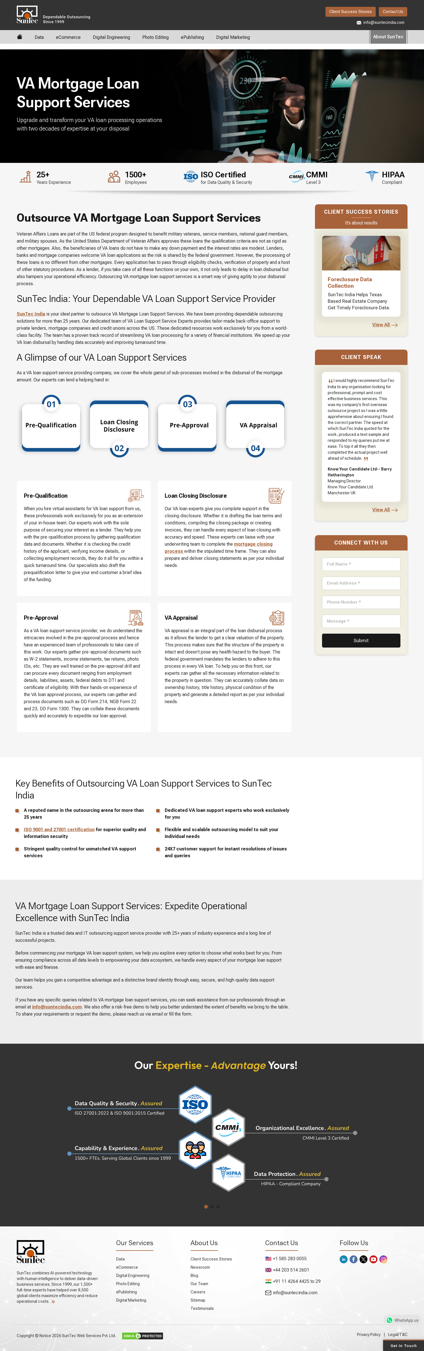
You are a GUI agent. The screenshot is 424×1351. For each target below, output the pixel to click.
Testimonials (202, 1308)
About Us (204, 1243)
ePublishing (192, 37)
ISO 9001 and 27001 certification (59, 829)
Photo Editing (155, 37)
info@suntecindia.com (380, 22)
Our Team (199, 1283)
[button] (206, 1207)
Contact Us (393, 11)
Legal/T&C (398, 1334)
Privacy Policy (369, 1334)
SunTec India (53, 14)
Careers (198, 1292)
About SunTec (388, 36)
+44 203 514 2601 (287, 1270)
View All (385, 324)
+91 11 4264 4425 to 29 (293, 1281)
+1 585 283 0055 (286, 1258)
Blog (194, 1275)
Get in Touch (403, 1345)
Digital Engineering (111, 37)
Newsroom (200, 1267)
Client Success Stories (350, 11)
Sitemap (198, 1300)
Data (39, 37)
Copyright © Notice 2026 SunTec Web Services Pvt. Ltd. (67, 1335)
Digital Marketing (233, 37)
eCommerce (68, 37)
